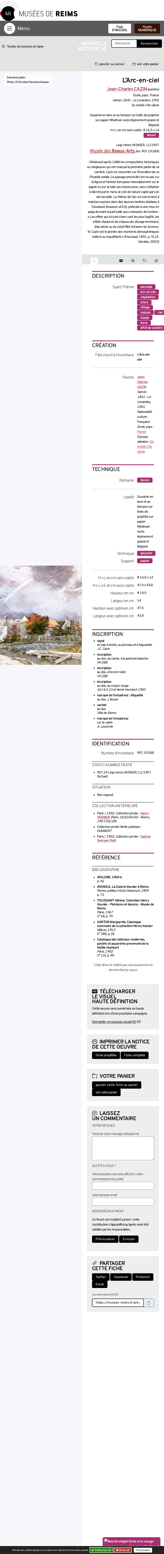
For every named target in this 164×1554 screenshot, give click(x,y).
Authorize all (101, 1550)
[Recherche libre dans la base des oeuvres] (124, 43)
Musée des (112, 151)
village (145, 307)
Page (119, 28)
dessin (151, 135)
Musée (147, 28)
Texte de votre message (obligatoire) (115, 1134)
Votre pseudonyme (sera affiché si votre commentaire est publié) (117, 1176)
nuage (144, 318)
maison (145, 313)
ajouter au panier (110, 64)
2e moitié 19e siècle (145, 447)
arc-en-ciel (148, 292)
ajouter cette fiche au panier (117, 1085)
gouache (146, 553)
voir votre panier (145, 64)
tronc (144, 323)
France (141, 432)
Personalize (143, 1550)
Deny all (124, 1550)
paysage (146, 287)
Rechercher (149, 44)
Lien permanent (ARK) (105, 1295)
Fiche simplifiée (106, 1055)
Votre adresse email (104, 1195)
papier (144, 561)
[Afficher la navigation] (9, 28)
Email (100, 1284)
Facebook (121, 1277)
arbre (144, 302)
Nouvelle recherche (92, 46)
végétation (147, 297)
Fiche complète (134, 1055)
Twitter (101, 1277)
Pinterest (143, 1277)
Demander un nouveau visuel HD (114, 1022)
